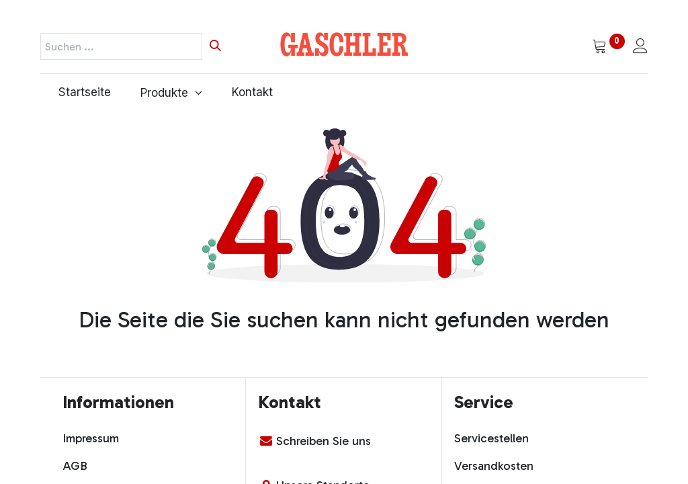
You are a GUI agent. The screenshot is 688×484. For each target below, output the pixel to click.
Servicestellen (491, 438)
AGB (74, 465)
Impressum (90, 438)
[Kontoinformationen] (640, 47)
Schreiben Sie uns (323, 441)
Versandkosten (493, 465)
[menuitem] (81, 93)
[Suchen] (215, 46)
